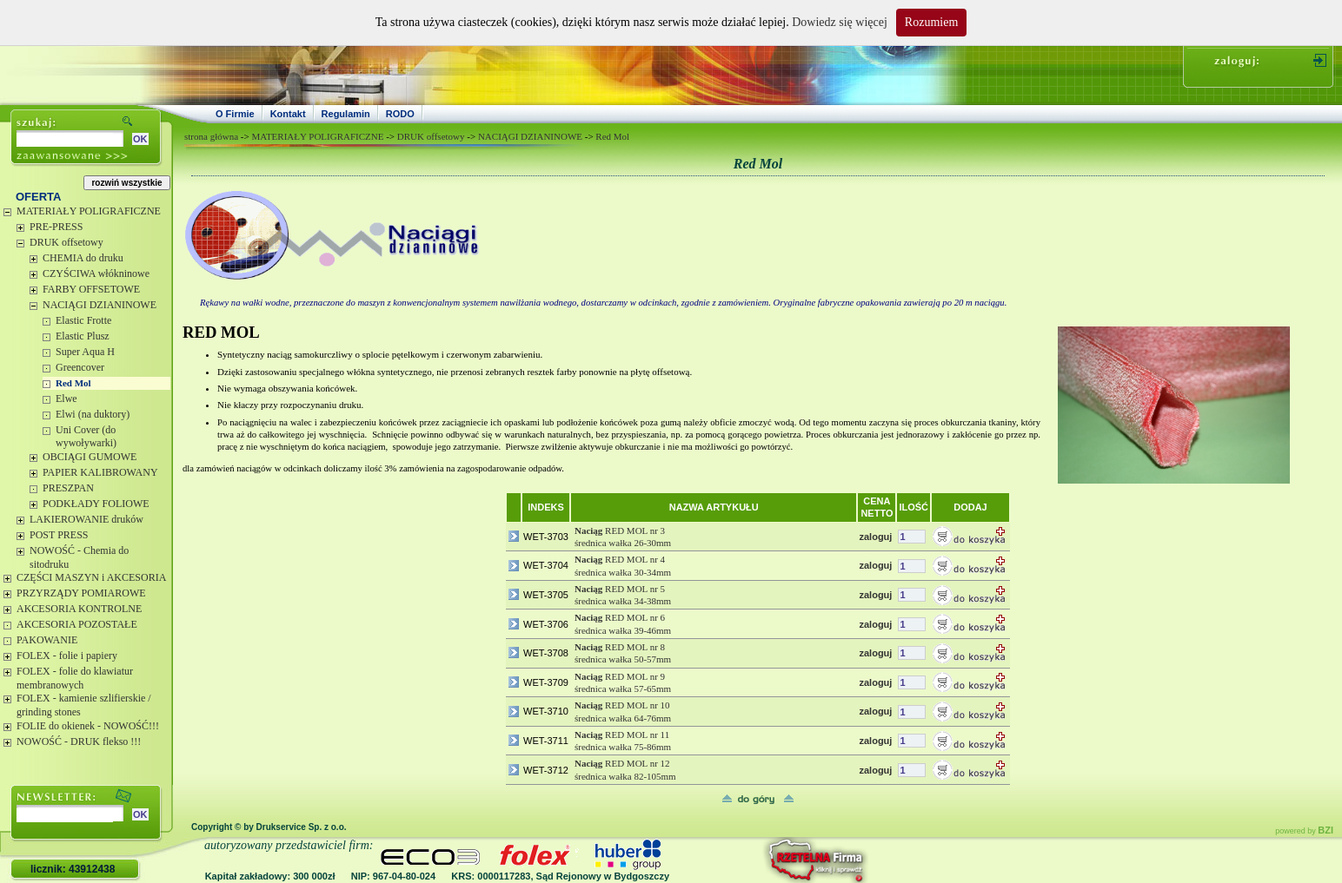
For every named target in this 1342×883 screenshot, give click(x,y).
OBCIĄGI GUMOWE (89, 457)
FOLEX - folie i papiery (67, 655)
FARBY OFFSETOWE (91, 289)
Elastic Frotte (83, 320)
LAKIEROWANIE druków (86, 519)
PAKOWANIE (47, 640)
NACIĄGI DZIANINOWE (99, 305)
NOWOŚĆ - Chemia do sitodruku (79, 557)
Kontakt (288, 114)
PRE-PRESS (56, 227)
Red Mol (73, 383)
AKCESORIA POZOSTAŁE (77, 624)
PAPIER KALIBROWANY (100, 472)
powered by (1304, 831)
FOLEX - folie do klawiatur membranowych (75, 678)
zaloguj (875, 536)
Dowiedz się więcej (839, 22)
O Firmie (235, 114)
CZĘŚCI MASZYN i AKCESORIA (91, 577)
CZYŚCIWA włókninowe (96, 273)
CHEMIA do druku (83, 258)
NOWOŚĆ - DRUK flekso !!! (79, 741)
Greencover (80, 367)
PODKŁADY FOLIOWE (96, 504)
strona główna (211, 136)
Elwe (66, 398)
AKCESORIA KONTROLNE (79, 609)
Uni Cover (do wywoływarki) (86, 437)
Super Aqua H (85, 352)
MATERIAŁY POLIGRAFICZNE (89, 211)
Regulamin (346, 114)
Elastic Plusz (83, 336)
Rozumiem (931, 22)
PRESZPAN (68, 488)
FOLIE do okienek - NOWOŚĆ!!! (88, 726)
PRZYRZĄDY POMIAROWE (81, 593)
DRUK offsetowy (66, 242)
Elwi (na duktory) (93, 414)
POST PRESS (59, 535)
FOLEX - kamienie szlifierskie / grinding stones (84, 705)
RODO (400, 114)
